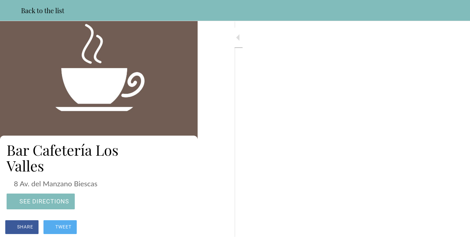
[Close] (10, 10)
